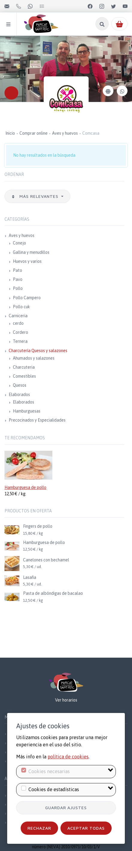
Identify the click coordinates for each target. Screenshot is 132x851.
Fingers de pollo (37, 526)
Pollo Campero (27, 297)
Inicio (10, 133)
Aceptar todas (86, 828)
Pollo (18, 288)
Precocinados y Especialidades (37, 420)
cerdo (18, 323)
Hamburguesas (26, 411)
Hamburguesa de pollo (25, 487)
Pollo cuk (21, 306)
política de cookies (68, 756)
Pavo (17, 279)
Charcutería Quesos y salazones (38, 350)
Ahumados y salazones (33, 358)
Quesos (19, 385)
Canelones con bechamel (46, 560)
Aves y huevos (65, 133)
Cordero (20, 332)
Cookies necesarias (49, 771)
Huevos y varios (27, 261)
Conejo (19, 243)
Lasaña (29, 577)
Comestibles (24, 376)
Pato (17, 270)
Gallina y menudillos (31, 252)
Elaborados (19, 394)
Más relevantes (35, 196)
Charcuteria (24, 367)
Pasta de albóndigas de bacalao (53, 593)
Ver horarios (66, 700)
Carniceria (18, 315)
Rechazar (39, 828)
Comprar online (33, 133)
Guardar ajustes (66, 807)
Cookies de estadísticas (53, 789)
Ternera (20, 341)
